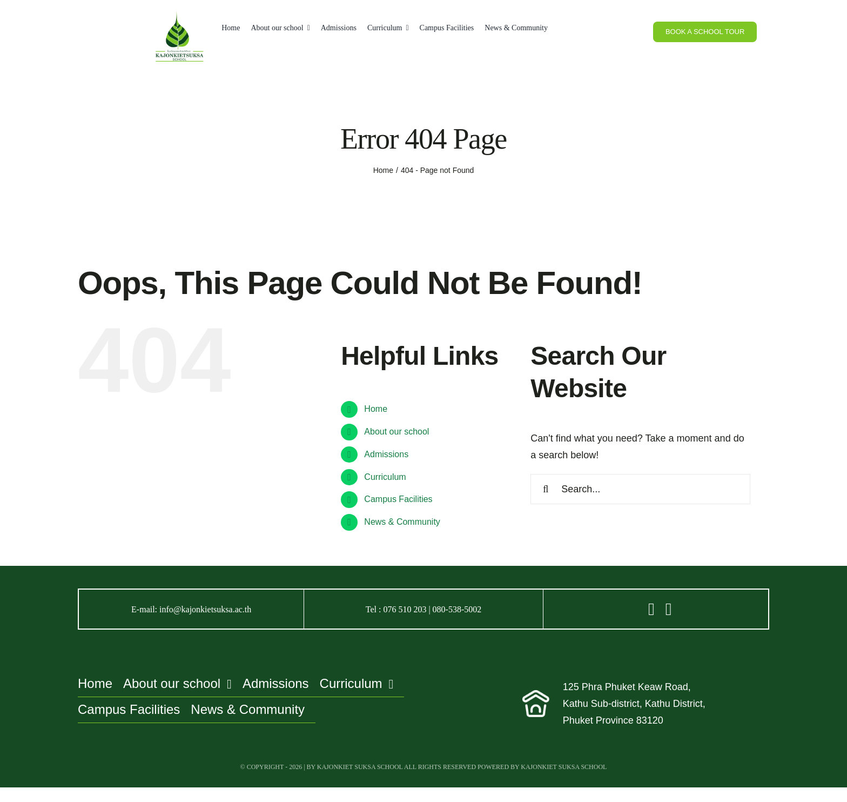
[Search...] (640, 489)
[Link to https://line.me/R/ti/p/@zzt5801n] (651, 609)
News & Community (402, 521)
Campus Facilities (398, 499)
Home (375, 408)
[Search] (545, 489)
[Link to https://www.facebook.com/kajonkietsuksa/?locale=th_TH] (669, 609)
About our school (396, 431)
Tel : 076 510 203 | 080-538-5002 (424, 609)
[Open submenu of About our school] (307, 28)
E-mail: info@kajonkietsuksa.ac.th (191, 609)
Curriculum (385, 477)
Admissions (386, 454)
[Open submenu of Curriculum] (405, 28)
